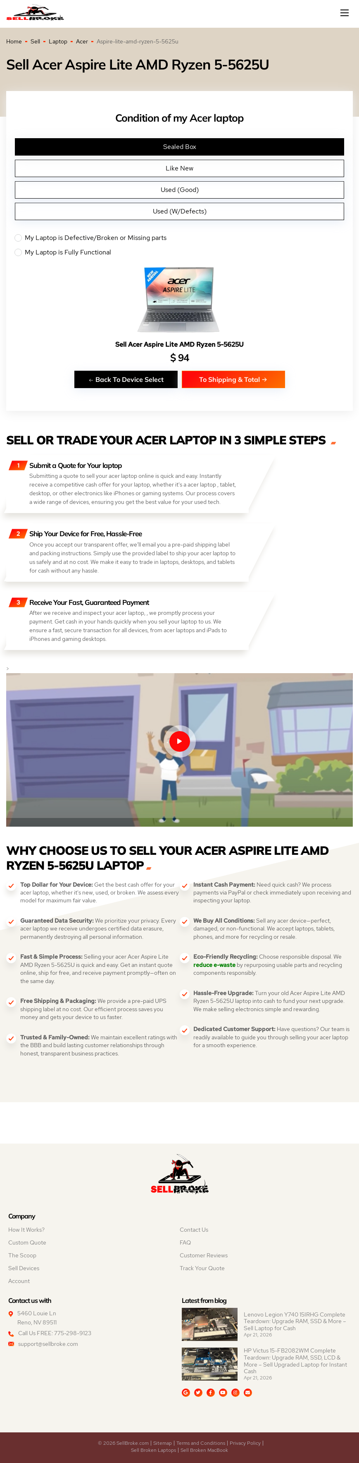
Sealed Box (179, 146)
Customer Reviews (204, 1255)
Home (14, 41)
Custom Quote (27, 1242)
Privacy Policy (245, 1443)
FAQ (185, 1242)
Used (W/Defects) (180, 211)
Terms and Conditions (200, 1443)
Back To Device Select (126, 379)
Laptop (58, 41)
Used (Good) (180, 189)
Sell (35, 41)
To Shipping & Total (233, 379)
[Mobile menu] (345, 12)
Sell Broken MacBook (204, 1450)
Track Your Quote (202, 1268)
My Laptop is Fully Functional (179, 252)
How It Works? (26, 1229)
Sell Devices (23, 1268)
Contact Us (194, 1229)
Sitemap (162, 1443)
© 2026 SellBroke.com (123, 1443)
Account (19, 1281)
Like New (179, 168)
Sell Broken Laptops (153, 1450)
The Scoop (22, 1255)
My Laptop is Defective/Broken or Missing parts (179, 238)
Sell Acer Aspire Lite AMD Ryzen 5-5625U (179, 344)
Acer (82, 41)
